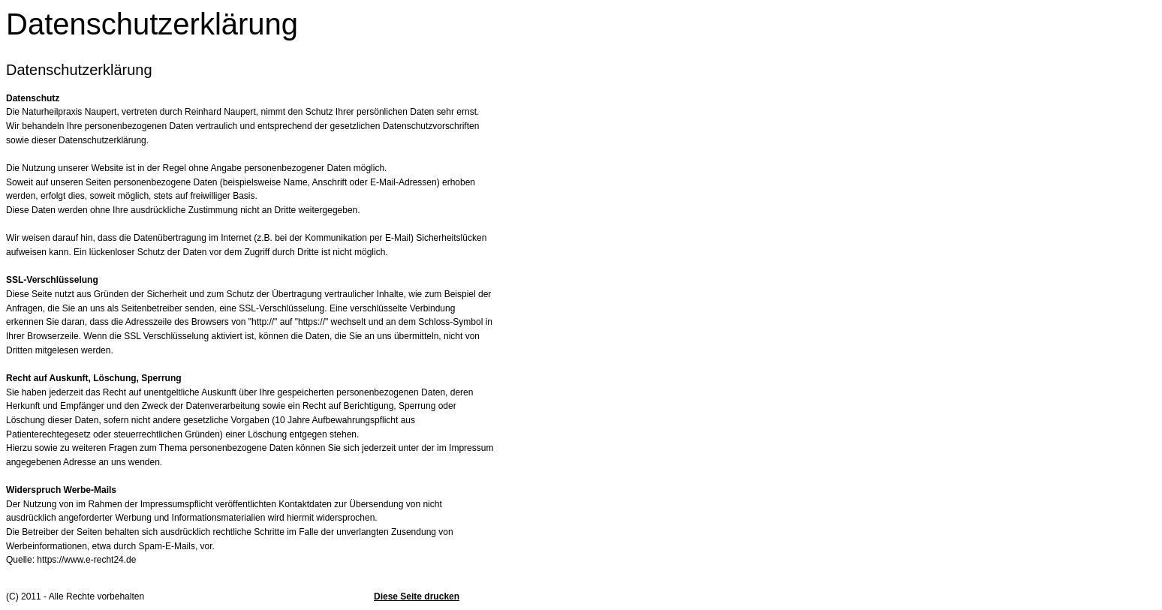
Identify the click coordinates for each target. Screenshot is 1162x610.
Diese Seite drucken (416, 596)
